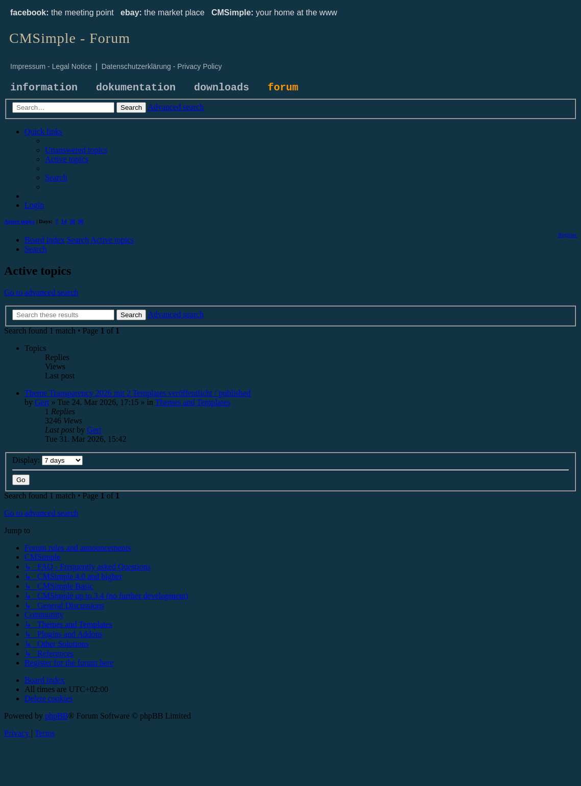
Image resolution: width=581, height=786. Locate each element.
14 (64, 221)
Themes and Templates (192, 402)
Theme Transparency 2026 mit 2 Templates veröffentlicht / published (138, 393)
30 (72, 221)
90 (81, 221)
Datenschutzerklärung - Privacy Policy (162, 66)
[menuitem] (76, 150)
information (44, 87)
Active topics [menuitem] (19, 221)
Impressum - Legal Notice (51, 66)
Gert (42, 402)
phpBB (56, 715)
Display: (47, 460)
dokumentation (136, 87)
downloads (221, 87)
